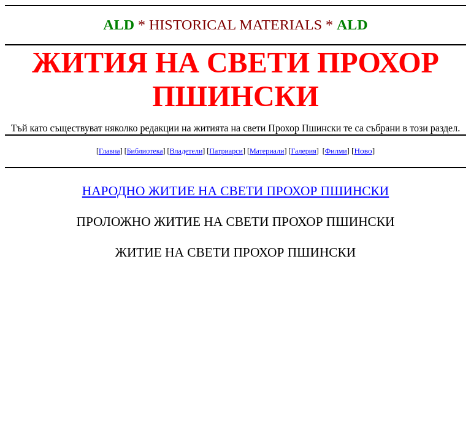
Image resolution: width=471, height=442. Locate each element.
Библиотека (145, 151)
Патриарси (226, 151)
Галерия (303, 151)
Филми (336, 151)
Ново (363, 150)
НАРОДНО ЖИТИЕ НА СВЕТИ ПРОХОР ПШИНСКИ (235, 191)
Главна (109, 151)
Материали (267, 151)
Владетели (186, 151)
